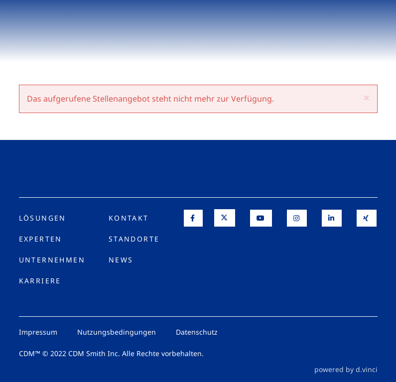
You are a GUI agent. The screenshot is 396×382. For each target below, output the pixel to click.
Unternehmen (52, 259)
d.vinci (367, 369)
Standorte (134, 239)
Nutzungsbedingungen (116, 332)
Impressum (38, 332)
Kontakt (129, 218)
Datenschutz (197, 332)
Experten (40, 239)
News (121, 259)
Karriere (40, 280)
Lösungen (42, 218)
